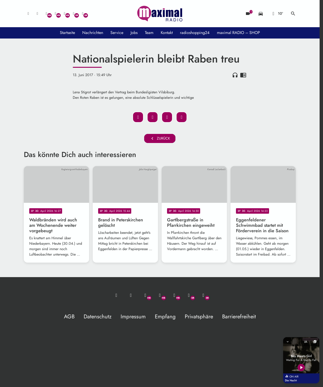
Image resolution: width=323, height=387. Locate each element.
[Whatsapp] (46, 13)
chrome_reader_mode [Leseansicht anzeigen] (243, 75)
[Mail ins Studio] (28, 13)
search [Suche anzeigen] (293, 13)
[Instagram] (64, 13)
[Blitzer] (248, 13)
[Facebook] (55, 13)
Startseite (67, 33)
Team (149, 33)
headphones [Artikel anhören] (235, 75)
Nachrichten (92, 33)
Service (116, 33)
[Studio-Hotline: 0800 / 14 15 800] (37, 13)
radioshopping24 (195, 33)
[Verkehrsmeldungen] (260, 13)
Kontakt (167, 33)
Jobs (134, 33)
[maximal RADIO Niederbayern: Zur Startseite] (159, 14)
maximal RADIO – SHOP (238, 33)
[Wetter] (277, 13)
